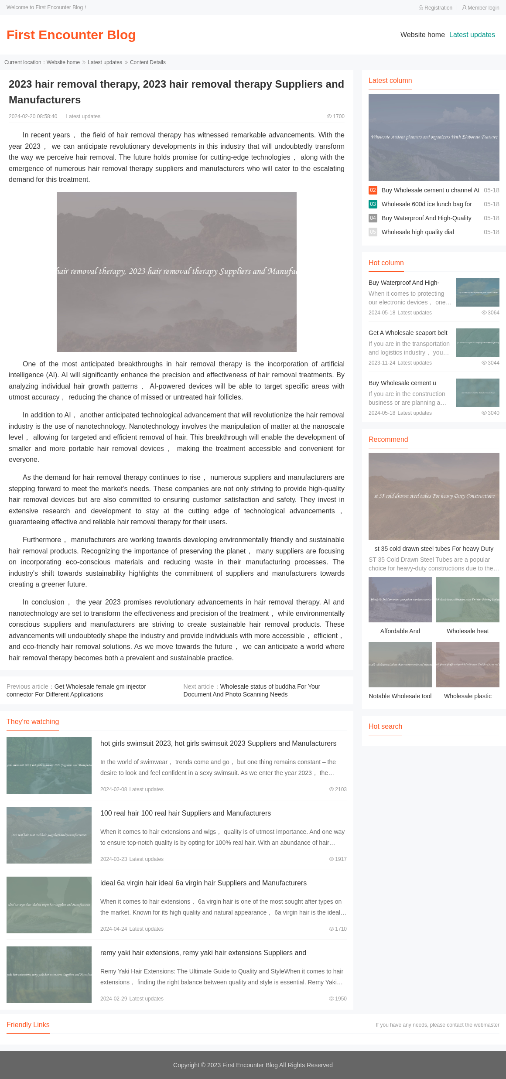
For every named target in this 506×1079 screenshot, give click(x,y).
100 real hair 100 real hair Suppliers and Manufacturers (185, 813)
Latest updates (472, 34)
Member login (480, 8)
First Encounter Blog (71, 34)
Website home (422, 34)
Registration (435, 8)
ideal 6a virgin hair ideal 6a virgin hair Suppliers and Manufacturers (203, 883)
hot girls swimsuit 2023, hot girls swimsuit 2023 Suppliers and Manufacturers (218, 743)
